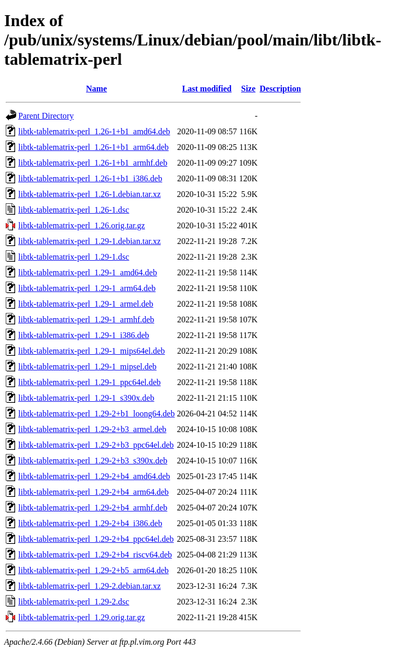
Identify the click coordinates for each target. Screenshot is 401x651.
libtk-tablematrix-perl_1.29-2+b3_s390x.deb (92, 460)
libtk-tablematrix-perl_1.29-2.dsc (73, 601)
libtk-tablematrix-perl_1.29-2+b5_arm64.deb (93, 570)
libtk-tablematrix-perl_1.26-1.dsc (73, 209)
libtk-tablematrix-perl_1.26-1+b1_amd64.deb (94, 131)
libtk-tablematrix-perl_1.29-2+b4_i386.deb (90, 523)
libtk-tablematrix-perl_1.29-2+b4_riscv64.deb (95, 554)
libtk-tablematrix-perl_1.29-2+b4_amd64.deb (94, 476)
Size (248, 88)
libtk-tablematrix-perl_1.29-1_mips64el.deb (91, 350)
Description (280, 88)
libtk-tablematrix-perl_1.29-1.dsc (73, 256)
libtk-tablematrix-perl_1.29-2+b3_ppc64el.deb (96, 444)
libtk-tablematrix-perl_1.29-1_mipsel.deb (87, 366)
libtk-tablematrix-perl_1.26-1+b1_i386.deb (90, 178)
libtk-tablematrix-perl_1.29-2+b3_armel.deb (92, 429)
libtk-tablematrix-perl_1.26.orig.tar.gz (81, 225)
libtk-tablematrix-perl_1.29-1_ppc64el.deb (89, 382)
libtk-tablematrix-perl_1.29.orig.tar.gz (81, 617)
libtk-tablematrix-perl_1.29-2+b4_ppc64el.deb (96, 538)
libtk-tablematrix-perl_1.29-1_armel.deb (86, 303)
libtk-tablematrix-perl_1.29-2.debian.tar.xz (89, 586)
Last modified (207, 88)
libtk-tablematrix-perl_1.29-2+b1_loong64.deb (96, 413)
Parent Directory (46, 115)
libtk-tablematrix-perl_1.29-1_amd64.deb (87, 272)
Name (96, 88)
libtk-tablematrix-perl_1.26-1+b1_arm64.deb (93, 147)
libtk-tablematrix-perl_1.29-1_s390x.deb (86, 397)
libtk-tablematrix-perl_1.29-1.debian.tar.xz (89, 241)
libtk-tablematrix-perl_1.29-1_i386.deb (83, 335)
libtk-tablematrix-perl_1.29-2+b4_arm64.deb (93, 491)
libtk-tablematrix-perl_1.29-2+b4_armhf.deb (92, 507)
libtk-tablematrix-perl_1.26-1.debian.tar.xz (89, 194)
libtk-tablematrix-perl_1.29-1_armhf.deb (86, 319)
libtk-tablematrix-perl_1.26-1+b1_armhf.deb (92, 162)
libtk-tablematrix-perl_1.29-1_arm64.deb (87, 288)
